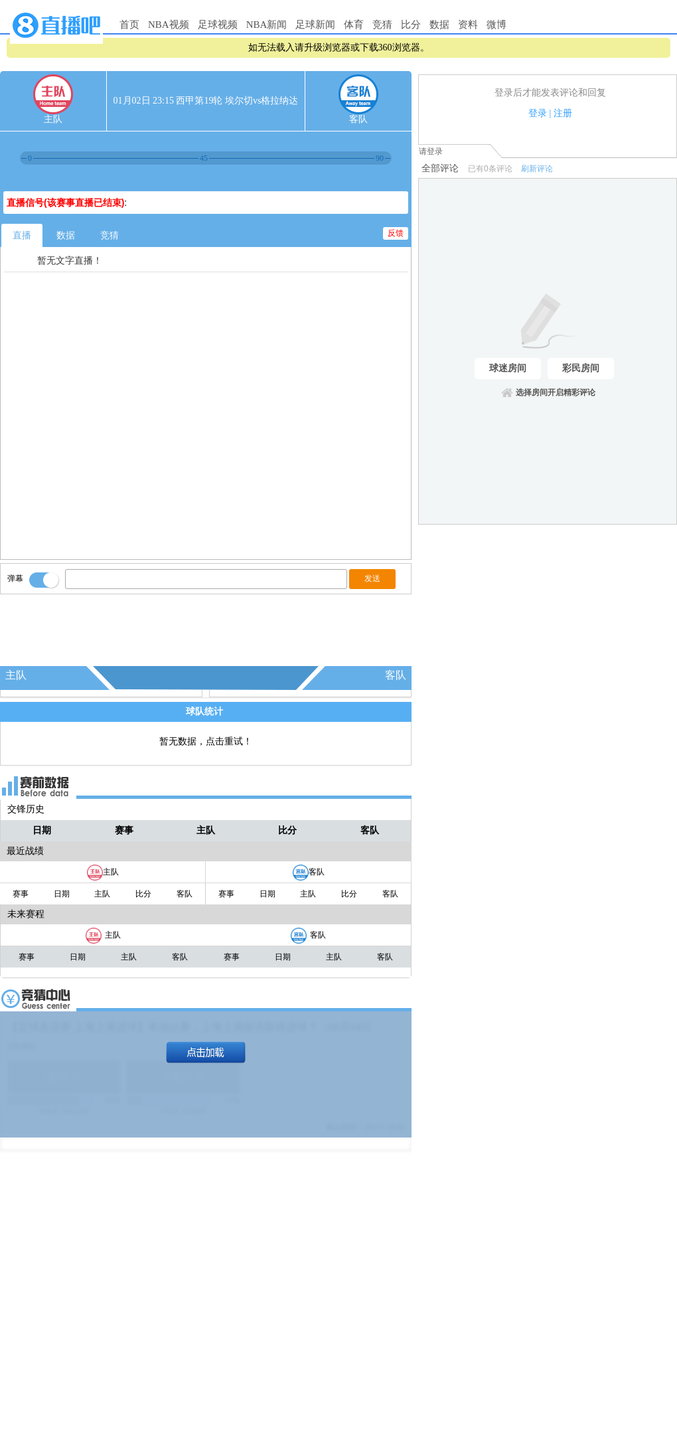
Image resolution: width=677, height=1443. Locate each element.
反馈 (396, 233)
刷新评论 (537, 168)
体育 (354, 24)
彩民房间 (580, 368)
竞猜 (382, 24)
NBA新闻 (266, 24)
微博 (496, 24)
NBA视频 (168, 24)
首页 (129, 24)
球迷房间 (507, 368)
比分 (411, 24)
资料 (468, 24)
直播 (22, 235)
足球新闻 (315, 24)
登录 (537, 113)
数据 (439, 24)
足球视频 (218, 24)
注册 (563, 113)
